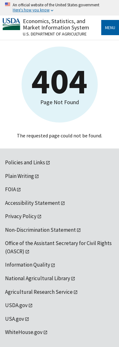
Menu (110, 27)
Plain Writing (19, 176)
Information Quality (27, 264)
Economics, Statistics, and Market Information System (56, 24)
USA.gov (14, 318)
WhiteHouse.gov (24, 332)
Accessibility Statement (32, 202)
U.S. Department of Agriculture (55, 34)
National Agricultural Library (37, 278)
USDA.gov (16, 305)
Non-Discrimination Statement (40, 229)
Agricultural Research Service (39, 291)
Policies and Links (25, 162)
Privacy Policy (20, 216)
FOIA (10, 189)
